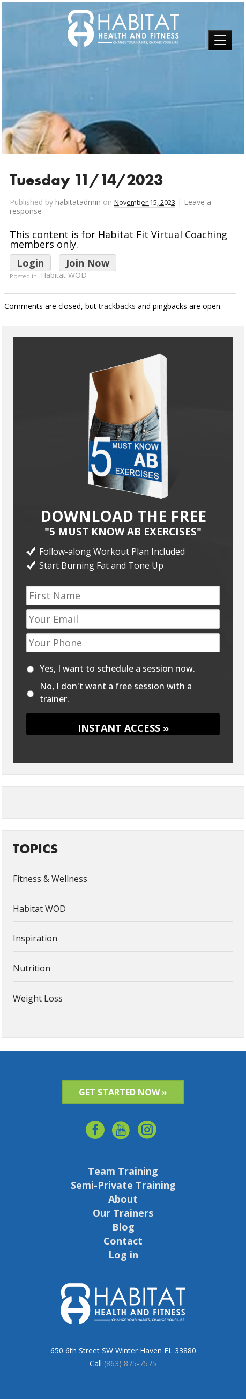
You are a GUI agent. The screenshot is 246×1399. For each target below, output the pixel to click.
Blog (123, 1226)
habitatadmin (78, 202)
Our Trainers (123, 1212)
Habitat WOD (64, 275)
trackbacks (117, 306)
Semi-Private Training (123, 1185)
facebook (95, 1126)
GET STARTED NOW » (123, 1092)
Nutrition (31, 968)
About (123, 1198)
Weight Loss (38, 998)
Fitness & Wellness (50, 879)
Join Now (87, 262)
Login (30, 262)
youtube (121, 1126)
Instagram (148, 1126)
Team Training (123, 1171)
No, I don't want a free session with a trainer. (116, 692)
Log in (123, 1254)
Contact (123, 1240)
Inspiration (35, 938)
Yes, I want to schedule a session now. (117, 668)
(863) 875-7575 (130, 1363)
